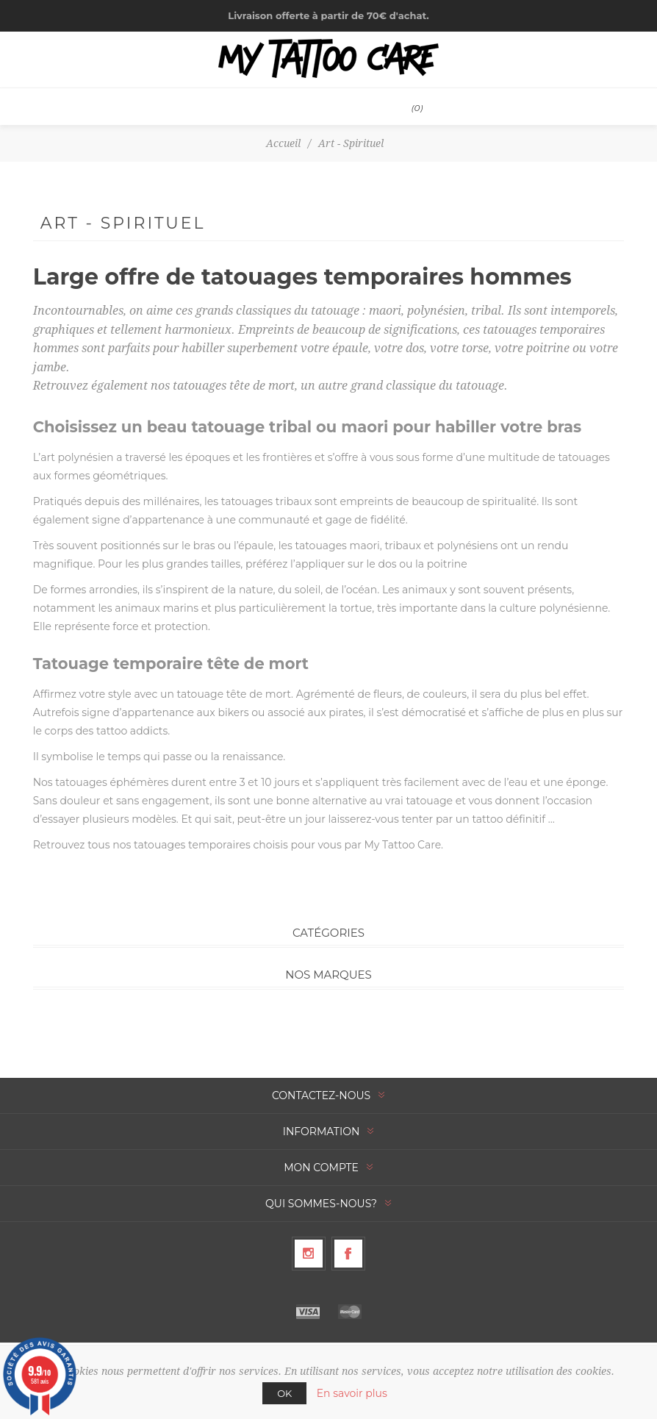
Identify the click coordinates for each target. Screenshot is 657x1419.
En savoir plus (352, 1393)
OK (284, 1393)
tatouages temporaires (192, 844)
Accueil (283, 143)
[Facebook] (348, 1254)
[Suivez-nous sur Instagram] (309, 1254)
